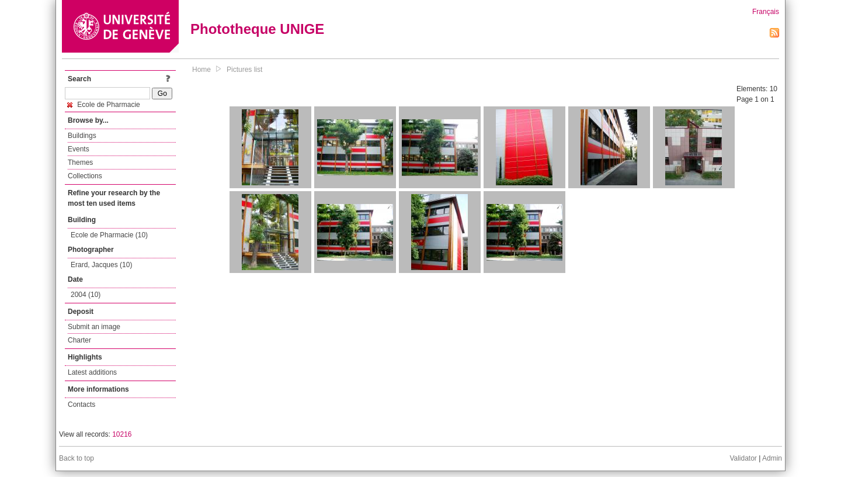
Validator (742, 458)
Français (765, 12)
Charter (79, 340)
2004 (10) (85, 295)
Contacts (81, 404)
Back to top (76, 458)
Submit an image (94, 327)
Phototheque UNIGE (257, 29)
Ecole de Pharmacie (103, 105)
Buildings (82, 136)
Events (78, 149)
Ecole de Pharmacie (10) (109, 235)
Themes (80, 162)
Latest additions (92, 372)
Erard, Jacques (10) (101, 265)
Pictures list (244, 69)
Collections (85, 176)
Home (201, 69)
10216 (121, 434)
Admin (772, 458)
